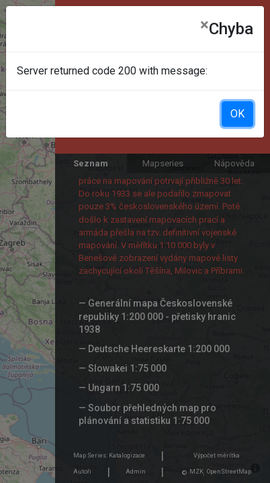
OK (237, 113)
